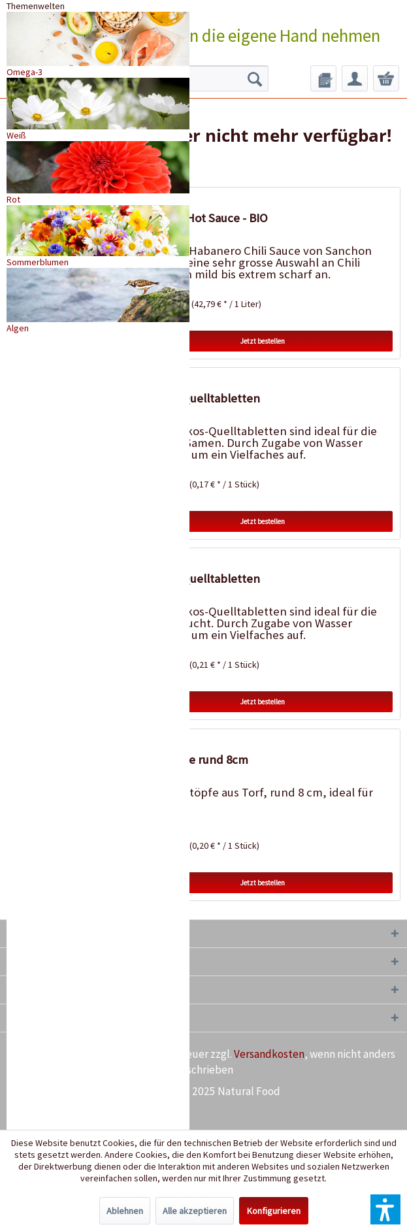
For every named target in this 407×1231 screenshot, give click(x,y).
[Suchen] (255, 78)
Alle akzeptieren (195, 1211)
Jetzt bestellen (262, 341)
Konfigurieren (274, 1211)
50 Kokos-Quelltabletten (195, 398)
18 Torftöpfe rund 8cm (189, 759)
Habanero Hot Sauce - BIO (199, 217)
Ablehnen (124, 1211)
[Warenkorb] (386, 78)
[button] (385, 1209)
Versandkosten (269, 1054)
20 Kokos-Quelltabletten (195, 578)
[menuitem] (323, 78)
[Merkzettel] (323, 78)
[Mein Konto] (355, 78)
